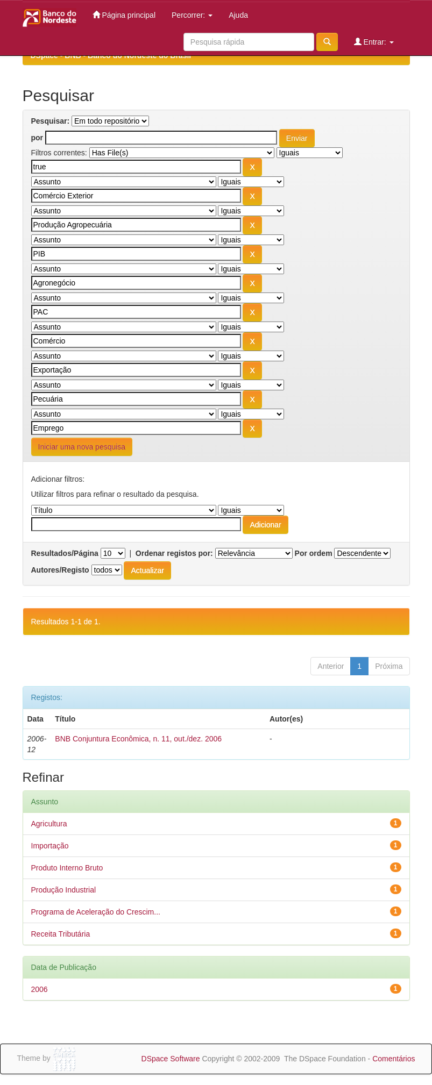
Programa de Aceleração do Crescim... (95, 912)
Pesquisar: (50, 121)
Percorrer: (192, 15)
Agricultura (49, 823)
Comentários (393, 1058)
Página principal (124, 14)
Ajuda (238, 15)
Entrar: (374, 41)
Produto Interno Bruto (67, 867)
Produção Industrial (63, 890)
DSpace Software (170, 1058)
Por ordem (313, 553)
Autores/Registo (60, 570)
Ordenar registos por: (174, 553)
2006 (39, 989)
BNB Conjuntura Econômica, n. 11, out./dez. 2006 (138, 738)
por (37, 137)
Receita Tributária (60, 934)
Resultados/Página (64, 553)
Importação (50, 845)
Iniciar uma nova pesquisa (82, 446)
